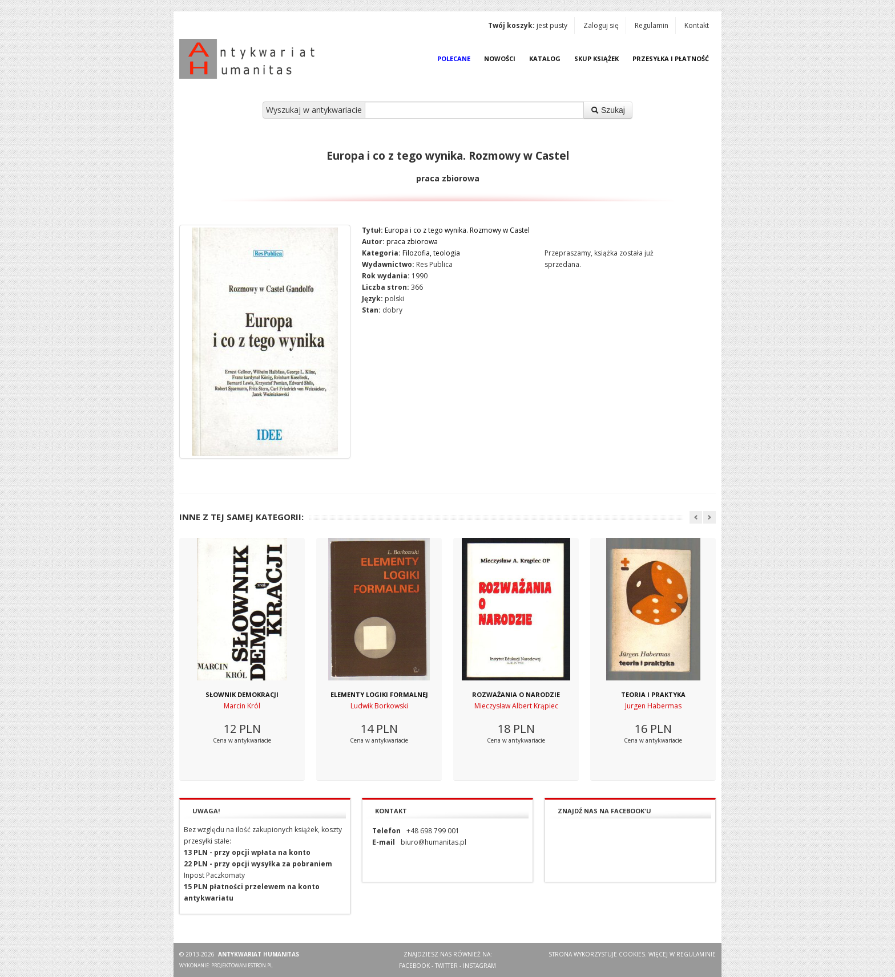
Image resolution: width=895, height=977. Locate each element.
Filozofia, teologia (431, 253)
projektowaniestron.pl (242, 965)
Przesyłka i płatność (670, 58)
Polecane (453, 58)
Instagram (479, 966)
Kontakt (696, 25)
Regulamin (651, 25)
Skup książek (596, 58)
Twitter (446, 966)
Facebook (414, 966)
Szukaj (608, 110)
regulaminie (696, 954)
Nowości (499, 58)
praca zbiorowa (412, 241)
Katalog (545, 58)
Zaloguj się (601, 25)
